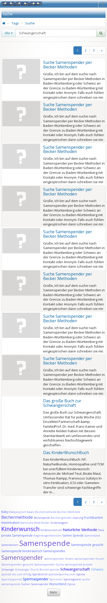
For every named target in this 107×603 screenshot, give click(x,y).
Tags (15, 23)
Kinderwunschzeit (51, 530)
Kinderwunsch (20, 529)
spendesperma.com (61, 574)
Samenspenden (54, 551)
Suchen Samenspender (34, 584)
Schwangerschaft (75, 569)
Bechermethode (17, 517)
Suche (30, 23)
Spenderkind (39, 574)
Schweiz (97, 569)
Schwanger (7, 569)
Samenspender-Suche (49, 564)
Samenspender (22, 557)
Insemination (10, 522)
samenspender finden (59, 558)
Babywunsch (17, 512)
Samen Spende (73, 535)
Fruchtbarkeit (93, 517)
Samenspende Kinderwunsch (21, 551)
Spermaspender (35, 579)
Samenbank (92, 535)
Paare (101, 530)
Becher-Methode (68, 512)
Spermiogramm (72, 579)
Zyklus (71, 584)
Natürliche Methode (80, 529)
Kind (37, 523)
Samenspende (44, 543)
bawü (30, 512)
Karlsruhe (27, 523)
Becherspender (62, 517)
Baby (5, 512)
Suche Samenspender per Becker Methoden (67, 65)
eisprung (78, 517)
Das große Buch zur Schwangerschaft (62, 403)
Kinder (45, 523)
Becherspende (42, 517)
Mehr (53, 592)
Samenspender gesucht (17, 564)
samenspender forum (89, 558)
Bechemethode (45, 512)
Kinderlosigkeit (59, 523)
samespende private (79, 564)
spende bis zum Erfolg (16, 574)
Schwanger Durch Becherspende (37, 569)
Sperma (80, 574)
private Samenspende (17, 535)
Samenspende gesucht (87, 545)
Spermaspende (11, 579)
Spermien (56, 579)
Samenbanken (10, 545)
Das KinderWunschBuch (66, 452)
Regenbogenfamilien (47, 535)
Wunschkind (57, 584)
